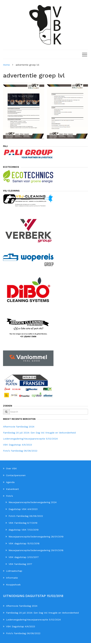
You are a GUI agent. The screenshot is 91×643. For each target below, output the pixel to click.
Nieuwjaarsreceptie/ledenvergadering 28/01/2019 (36, 536)
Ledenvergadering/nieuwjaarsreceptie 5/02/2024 (30, 438)
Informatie (12, 577)
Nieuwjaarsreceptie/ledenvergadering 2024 (33, 502)
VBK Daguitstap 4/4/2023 (17, 444)
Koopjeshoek (13, 584)
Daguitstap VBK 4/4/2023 (23, 509)
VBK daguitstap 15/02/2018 (24, 543)
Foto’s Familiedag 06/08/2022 (20, 450)
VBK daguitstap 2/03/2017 (24, 557)
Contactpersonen (16, 475)
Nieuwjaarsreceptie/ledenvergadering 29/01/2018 (36, 550)
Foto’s (9, 496)
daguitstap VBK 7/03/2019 (24, 529)
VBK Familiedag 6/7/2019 (23, 522)
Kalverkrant (12, 489)
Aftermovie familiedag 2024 (18, 426)
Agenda (10, 482)
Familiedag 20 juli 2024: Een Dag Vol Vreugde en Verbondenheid (39, 432)
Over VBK (11, 468)
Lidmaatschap (14, 571)
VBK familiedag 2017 (20, 564)
